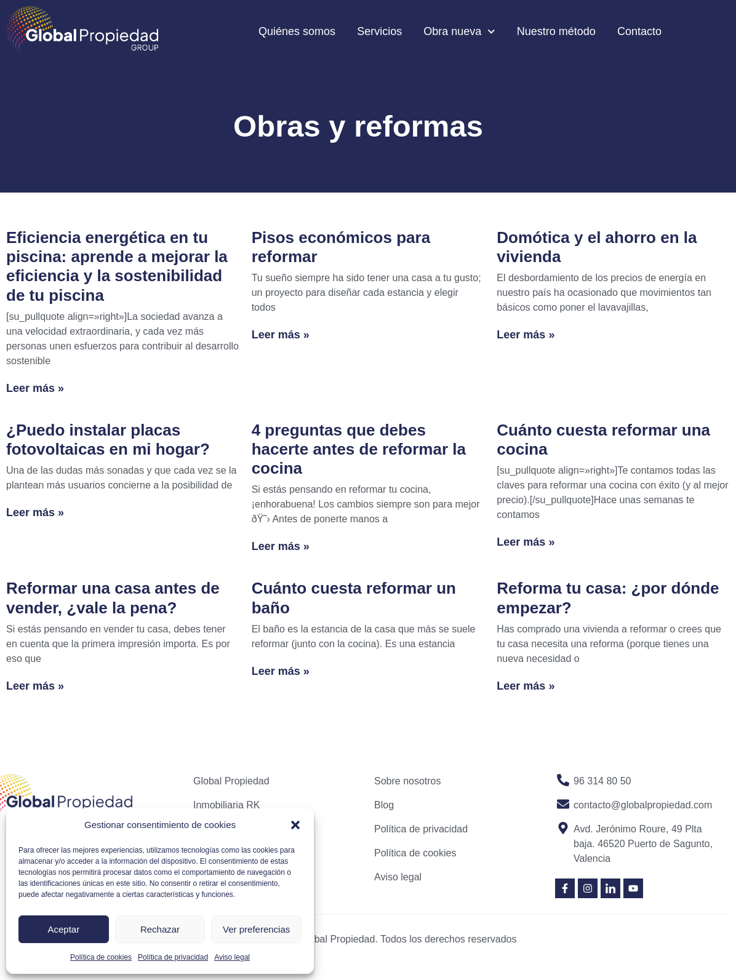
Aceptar (63, 929)
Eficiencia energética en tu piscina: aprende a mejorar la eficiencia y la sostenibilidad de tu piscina (117, 266)
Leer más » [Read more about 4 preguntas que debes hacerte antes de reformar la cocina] (281, 546)
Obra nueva (459, 32)
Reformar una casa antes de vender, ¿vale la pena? (113, 597)
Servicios (379, 31)
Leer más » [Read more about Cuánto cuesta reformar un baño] (281, 671)
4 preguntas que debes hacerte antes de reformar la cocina (359, 449)
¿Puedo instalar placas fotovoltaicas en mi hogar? (108, 439)
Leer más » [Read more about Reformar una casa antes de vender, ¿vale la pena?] (35, 686)
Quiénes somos (296, 31)
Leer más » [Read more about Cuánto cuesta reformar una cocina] (525, 542)
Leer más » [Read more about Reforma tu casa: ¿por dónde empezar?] (525, 686)
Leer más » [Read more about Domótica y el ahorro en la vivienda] (525, 335)
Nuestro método (556, 31)
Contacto (639, 31)
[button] (295, 825)
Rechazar (160, 929)
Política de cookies (101, 957)
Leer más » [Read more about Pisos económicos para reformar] (281, 335)
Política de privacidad (173, 957)
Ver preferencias (256, 929)
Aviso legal (232, 957)
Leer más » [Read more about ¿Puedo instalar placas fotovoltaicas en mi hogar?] (35, 512)
